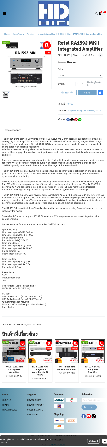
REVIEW (5, 405)
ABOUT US (6, 400)
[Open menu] (4, 13)
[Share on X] (72, 119)
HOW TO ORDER (34, 400)
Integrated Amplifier (46, 34)
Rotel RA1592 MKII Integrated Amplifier (22, 324)
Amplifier (31, 34)
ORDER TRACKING (35, 410)
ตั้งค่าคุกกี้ (93, 441)
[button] (96, 13)
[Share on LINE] (79, 119)
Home (6, 34)
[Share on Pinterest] (76, 119)
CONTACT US (33, 415)
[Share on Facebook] (68, 119)
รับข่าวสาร (89, 407)
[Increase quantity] (82, 84)
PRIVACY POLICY (9, 410)
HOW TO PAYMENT (35, 405)
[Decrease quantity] (73, 84)
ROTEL (61, 34)
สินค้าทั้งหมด (18, 34)
